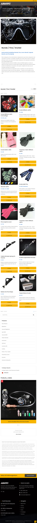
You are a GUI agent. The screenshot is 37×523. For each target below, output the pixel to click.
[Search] (16, 314)
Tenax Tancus (30, 463)
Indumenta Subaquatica (6, 360)
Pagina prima (23, 503)
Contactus (14, 465)
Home (13, 13)
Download (5, 372)
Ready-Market (22, 521)
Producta (15, 13)
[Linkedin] (3, 491)
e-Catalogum (23, 511)
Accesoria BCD (4, 334)
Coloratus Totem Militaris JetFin (26, 150)
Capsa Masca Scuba (25, 293)
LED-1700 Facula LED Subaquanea (8, 503)
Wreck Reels (16, 463)
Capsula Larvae (4, 465)
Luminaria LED (4, 346)
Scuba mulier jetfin (6, 150)
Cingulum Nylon (26, 464)
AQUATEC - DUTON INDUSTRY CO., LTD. (18, 520)
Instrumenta (4, 340)
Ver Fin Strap (9, 463)
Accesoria (3, 357)
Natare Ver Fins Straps (7, 292)
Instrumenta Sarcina (31, 464)
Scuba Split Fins (23, 184)
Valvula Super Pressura (14, 464)
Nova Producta (4, 323)
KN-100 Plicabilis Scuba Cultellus (7, 512)
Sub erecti (4, 343)
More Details (18, 434)
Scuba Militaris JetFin (25, 110)
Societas (22, 505)
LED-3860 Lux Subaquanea (6, 508)
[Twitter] (2, 491)
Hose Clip (12, 463)
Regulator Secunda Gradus (20, 460)
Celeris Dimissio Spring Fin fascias (8, 257)
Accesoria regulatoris (6, 329)
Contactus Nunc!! (30, 475)
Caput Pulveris (9, 464)
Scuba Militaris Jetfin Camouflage (6, 115)
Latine (35, 0)
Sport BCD (4, 332)
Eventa (22, 509)
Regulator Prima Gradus (13, 460)
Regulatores (4, 326)
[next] (35, 84)
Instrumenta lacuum (5, 354)
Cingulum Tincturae (4, 463)
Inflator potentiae (5, 337)
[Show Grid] (34, 89)
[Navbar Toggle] (35, 3)
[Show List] (35, 89)
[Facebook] (1, 491)
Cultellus (3, 348)
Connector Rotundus (21, 463)
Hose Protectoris (4, 464)
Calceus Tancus (26, 463)
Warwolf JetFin (5, 186)
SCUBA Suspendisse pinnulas (27, 257)
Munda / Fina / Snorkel (21, 13)
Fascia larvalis (8, 465)
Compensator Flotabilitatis (27, 460)
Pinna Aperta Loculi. (6, 222)
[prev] (2, 84)
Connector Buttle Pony (21, 464)
